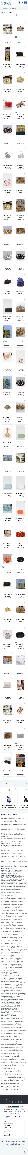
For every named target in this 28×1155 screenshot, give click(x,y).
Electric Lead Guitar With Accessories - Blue (9, 805)
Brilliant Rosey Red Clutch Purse (20, 543)
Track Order (16, 1111)
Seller (14, 1130)
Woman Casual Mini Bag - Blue (7, 493)
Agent (14, 1134)
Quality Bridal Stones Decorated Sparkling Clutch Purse (20, 165)
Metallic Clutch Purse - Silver (7, 39)
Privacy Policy (21, 1109)
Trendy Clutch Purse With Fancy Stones (7, 619)
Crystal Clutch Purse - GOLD (7, 240)
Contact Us (21, 1099)
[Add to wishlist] (15, 789)
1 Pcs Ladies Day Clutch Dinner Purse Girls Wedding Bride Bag (20, 39)
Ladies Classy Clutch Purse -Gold (20, 190)
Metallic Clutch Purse (20, 745)
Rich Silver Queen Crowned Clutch (20, 316)
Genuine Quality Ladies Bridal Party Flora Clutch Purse (20, 720)
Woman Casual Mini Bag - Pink (7, 190)
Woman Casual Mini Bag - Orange (20, 518)
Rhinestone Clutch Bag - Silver (7, 165)
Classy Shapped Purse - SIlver (7, 518)
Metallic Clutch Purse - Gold (7, 89)
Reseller (12, 1113)
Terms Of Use (14, 1109)
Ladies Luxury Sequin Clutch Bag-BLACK (20, 569)
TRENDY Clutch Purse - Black (7, 291)
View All (25, 783)
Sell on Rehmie (23, 1111)
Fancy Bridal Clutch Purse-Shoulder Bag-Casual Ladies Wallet (20, 695)
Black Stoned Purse (7, 140)
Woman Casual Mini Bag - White (20, 493)
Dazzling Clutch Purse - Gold (20, 89)
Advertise (14, 1126)
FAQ (12, 1096)
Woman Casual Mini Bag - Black (7, 316)
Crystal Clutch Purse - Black (20, 266)
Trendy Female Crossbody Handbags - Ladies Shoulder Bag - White (7, 695)
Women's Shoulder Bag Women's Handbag (7, 569)
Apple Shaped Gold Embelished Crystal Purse (20, 341)
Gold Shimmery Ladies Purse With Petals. (20, 417)
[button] (25, 2)
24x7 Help (17, 1113)
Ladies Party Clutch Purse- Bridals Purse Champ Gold (7, 367)
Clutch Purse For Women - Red (7, 114)
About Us (8, 1096)
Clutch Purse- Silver (7, 468)
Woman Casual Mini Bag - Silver (20, 367)
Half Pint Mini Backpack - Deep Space (20, 291)
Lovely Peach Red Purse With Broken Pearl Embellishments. (20, 240)
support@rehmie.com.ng (10, 1144)
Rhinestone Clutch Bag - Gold (7, 442)
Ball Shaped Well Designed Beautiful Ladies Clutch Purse (7, 644)
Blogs (15, 1096)
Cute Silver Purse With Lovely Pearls (7, 392)
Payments (20, 1096)
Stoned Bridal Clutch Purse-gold (7, 64)
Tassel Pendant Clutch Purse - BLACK (7, 594)
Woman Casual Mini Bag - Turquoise (20, 442)
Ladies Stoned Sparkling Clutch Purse (20, 594)
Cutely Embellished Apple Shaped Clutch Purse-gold (7, 543)
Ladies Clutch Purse (7, 669)
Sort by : (3, 15)
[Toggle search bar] (22, 2)
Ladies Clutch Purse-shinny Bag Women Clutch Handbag (20, 669)
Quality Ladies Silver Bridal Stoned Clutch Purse (20, 770)
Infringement (7, 1109)
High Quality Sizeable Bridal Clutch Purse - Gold (20, 140)
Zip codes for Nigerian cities (12, 1099)
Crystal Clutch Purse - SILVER (7, 266)
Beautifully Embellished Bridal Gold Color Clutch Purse (20, 619)
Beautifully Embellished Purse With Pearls (7, 417)
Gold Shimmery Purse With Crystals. (7, 341)
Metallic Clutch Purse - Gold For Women (7, 215)
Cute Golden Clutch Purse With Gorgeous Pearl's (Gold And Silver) (20, 215)
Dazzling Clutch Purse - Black (20, 392)
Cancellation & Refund (7, 1111)
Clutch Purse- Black (20, 64)
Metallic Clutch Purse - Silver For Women (7, 720)
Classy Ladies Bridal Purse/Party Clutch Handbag (7, 770)
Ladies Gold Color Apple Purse (7, 745)
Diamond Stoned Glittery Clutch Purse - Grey (20, 468)
